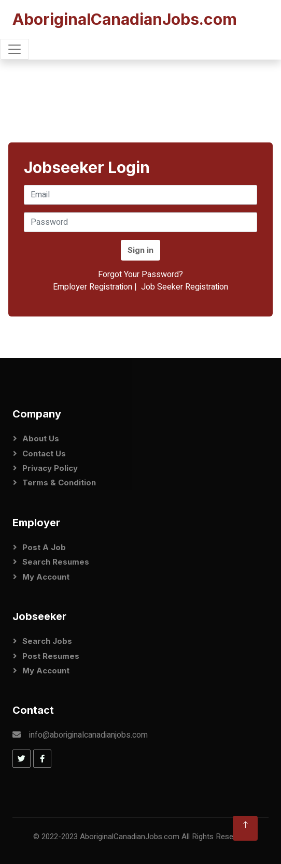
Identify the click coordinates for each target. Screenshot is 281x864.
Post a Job (44, 547)
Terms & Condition (59, 482)
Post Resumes (50, 656)
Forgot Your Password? (140, 274)
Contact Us (44, 453)
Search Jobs (47, 641)
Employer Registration (92, 287)
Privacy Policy (50, 468)
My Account (45, 577)
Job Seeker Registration (184, 287)
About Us (40, 438)
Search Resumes (55, 562)
